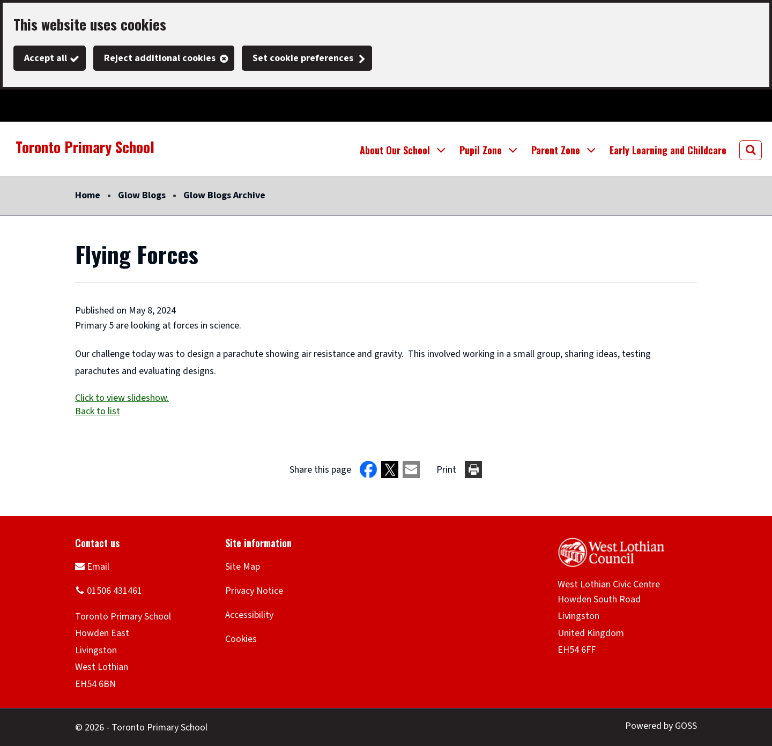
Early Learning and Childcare (668, 150)
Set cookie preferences (303, 58)
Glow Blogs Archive (224, 195)
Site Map (242, 566)
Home (87, 195)
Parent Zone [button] (555, 150)
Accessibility (249, 615)
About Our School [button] (395, 150)
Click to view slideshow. (122, 398)
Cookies (241, 639)
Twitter (21, 106)
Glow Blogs (142, 195)
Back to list (97, 411)
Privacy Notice (254, 591)
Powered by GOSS (661, 726)
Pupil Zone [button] (480, 150)
